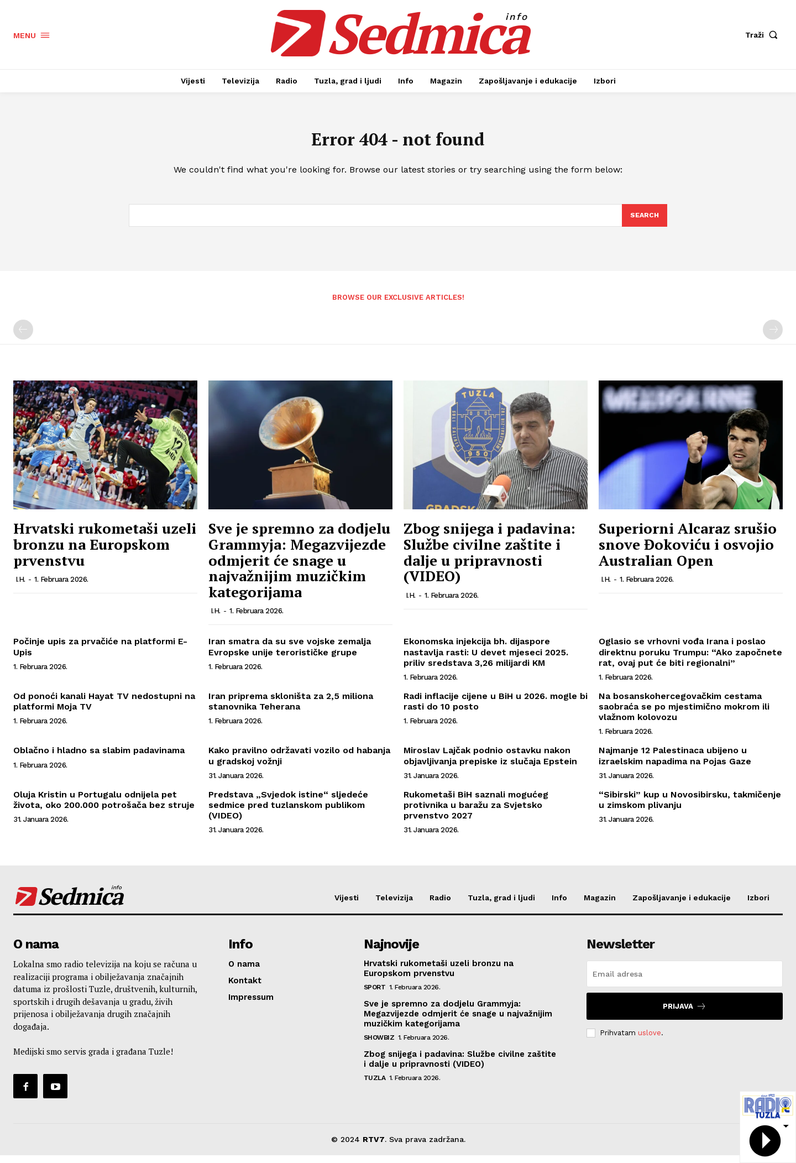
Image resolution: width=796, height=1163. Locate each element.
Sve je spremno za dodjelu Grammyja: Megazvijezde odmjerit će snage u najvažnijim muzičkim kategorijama (299, 568)
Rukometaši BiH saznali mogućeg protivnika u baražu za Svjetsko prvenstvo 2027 (476, 812)
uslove (649, 1040)
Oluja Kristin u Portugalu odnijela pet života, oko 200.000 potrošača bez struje (104, 807)
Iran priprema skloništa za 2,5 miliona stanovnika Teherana (290, 708)
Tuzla (375, 1085)
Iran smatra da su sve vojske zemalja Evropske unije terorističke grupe (289, 654)
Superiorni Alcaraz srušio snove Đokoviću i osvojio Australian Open (688, 552)
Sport (375, 995)
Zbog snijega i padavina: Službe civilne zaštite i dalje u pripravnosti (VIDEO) (489, 560)
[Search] (644, 222)
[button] (764, 34)
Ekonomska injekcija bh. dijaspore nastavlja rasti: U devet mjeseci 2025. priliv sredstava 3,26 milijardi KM (486, 660)
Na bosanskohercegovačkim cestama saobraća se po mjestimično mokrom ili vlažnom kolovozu (684, 714)
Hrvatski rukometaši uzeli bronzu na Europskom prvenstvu (104, 552)
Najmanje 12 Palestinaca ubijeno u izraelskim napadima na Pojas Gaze (675, 763)
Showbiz (379, 1045)
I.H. (20, 587)
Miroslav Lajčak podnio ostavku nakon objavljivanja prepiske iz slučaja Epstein (490, 763)
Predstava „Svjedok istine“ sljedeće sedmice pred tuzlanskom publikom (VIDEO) (288, 812)
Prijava (684, 1014)
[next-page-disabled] (773, 338)
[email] (684, 981)
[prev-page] (23, 338)
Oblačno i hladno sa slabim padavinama (99, 758)
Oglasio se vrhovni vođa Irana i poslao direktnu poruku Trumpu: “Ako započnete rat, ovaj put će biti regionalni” (690, 660)
